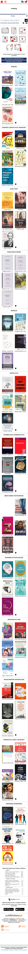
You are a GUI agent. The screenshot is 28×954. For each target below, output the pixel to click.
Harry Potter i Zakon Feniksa (10, 875)
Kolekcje (17, 22)
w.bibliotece (13, 919)
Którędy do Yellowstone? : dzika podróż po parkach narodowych (16, 891)
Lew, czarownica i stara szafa (10, 873)
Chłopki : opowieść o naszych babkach (11, 880)
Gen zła (6, 894)
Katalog (13, 16)
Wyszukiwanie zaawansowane (7, 22)
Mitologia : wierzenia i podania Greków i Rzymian (13, 871)
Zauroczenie (7, 885)
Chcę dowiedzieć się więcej (7, 949)
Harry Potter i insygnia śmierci (10, 874)
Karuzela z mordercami (9, 892)
